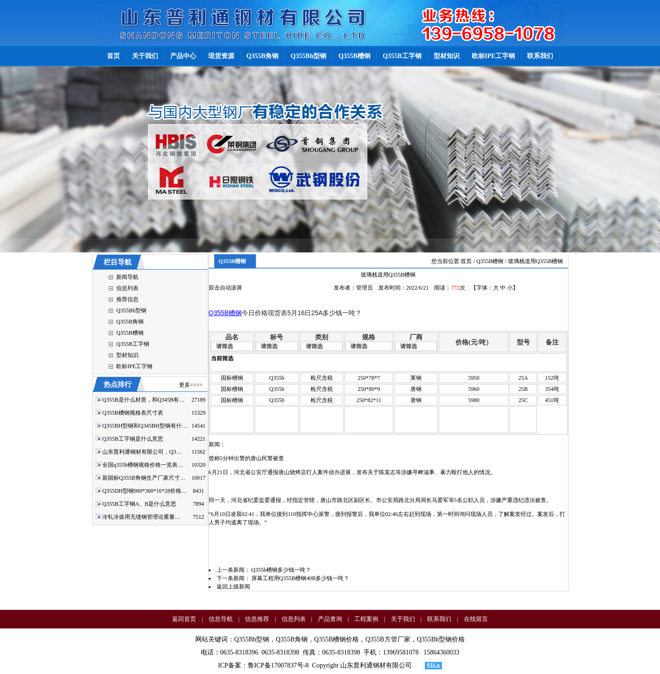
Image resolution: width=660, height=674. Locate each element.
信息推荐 (257, 618)
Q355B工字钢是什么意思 (132, 439)
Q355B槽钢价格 (336, 639)
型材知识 (127, 355)
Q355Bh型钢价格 (441, 639)
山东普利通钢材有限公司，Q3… (142, 452)
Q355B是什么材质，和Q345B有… (143, 399)
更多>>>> (191, 385)
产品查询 (330, 618)
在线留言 (476, 618)
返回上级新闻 (233, 586)
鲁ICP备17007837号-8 (278, 665)
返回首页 (184, 618)
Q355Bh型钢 (131, 310)
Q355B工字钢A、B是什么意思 (139, 504)
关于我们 (403, 618)
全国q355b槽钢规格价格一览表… (142, 465)
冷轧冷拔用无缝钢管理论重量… (141, 517)
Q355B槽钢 (130, 333)
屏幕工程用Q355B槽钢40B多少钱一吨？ (300, 578)
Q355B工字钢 (132, 344)
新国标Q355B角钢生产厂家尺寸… (143, 478)
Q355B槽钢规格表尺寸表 (132, 413)
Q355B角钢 (130, 321)
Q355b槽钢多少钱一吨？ (281, 570)
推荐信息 (127, 299)
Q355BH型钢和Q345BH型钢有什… (144, 426)
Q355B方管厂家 (387, 639)
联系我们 (439, 618)
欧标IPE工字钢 (134, 366)
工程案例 (366, 618)
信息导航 (221, 618)
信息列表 (127, 288)
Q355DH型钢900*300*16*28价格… (144, 491)
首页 (466, 261)
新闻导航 (127, 277)
